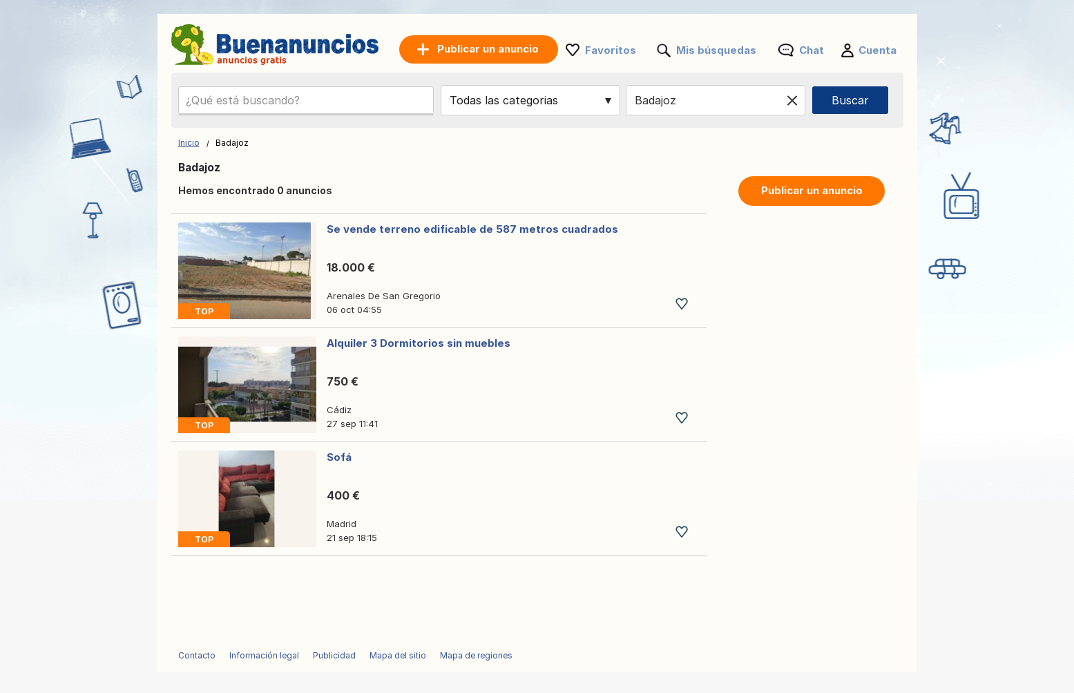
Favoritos (610, 50)
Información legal (264, 655)
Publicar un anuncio (812, 190)
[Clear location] (792, 100)
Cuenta (877, 50)
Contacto (196, 655)
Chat (811, 50)
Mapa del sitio (398, 655)
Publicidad (334, 655)
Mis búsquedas (716, 50)
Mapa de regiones (476, 655)
